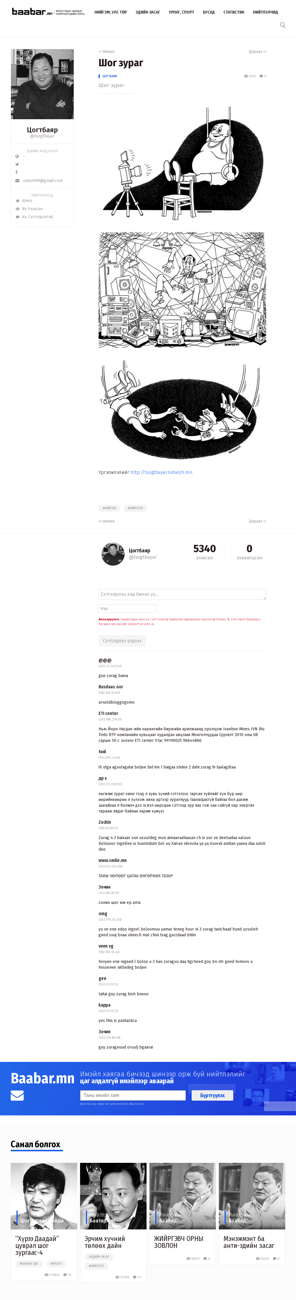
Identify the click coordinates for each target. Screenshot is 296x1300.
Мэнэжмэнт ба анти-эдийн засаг (248, 1242)
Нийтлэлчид (265, 12)
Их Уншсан (28, 208)
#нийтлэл (135, 508)
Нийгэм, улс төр (111, 12)
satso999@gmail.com (39, 180)
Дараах (257, 51)
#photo (56, 1264)
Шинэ (23, 200)
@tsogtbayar (42, 136)
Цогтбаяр (110, 76)
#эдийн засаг (99, 1257)
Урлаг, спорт (181, 12)
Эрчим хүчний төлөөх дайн (105, 1242)
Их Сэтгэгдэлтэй (34, 216)
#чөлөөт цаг (29, 1264)
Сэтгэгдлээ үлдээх (122, 640)
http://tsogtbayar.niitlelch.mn (161, 472)
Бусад (209, 12)
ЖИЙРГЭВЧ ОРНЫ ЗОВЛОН (179, 1242)
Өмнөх (107, 51)
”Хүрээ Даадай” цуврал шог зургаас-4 (37, 1246)
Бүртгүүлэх (212, 1095)
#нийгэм (109, 508)
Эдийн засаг (148, 12)
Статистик (233, 12)
